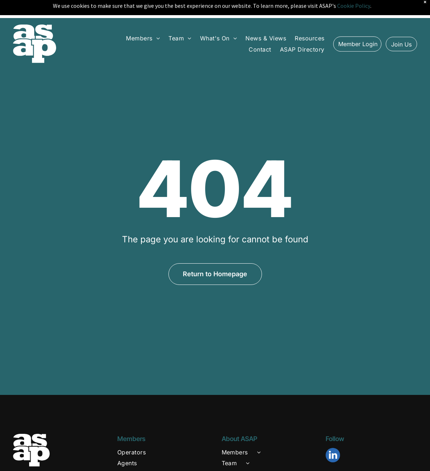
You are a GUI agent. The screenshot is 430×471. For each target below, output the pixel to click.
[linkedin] (333, 438)
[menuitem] (143, 20)
